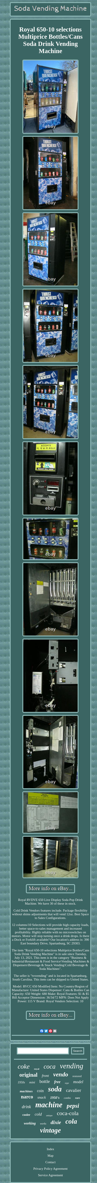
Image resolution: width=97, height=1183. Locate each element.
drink (26, 1106)
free (57, 1082)
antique (49, 1115)
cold (38, 1114)
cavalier (73, 1090)
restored (77, 1076)
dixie (56, 1122)
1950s (21, 1082)
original (28, 1075)
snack (41, 1097)
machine (48, 1105)
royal (36, 1069)
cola (71, 1121)
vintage (50, 1130)
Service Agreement (50, 1175)
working (30, 1123)
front (45, 1076)
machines (26, 1091)
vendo (60, 1074)
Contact (50, 1162)
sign (67, 1083)
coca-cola (68, 1113)
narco (27, 1096)
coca (49, 1066)
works (43, 1123)
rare (77, 1097)
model (78, 1081)
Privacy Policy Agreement (50, 1168)
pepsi (73, 1106)
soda (55, 1089)
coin (40, 1091)
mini (32, 1082)
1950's (55, 1097)
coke (24, 1066)
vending (71, 1066)
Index (50, 1149)
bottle (44, 1081)
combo (67, 1097)
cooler (26, 1114)
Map (50, 1155)
